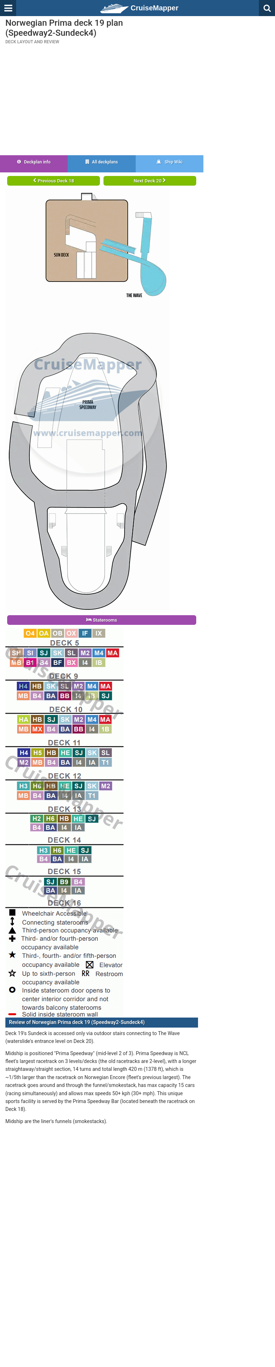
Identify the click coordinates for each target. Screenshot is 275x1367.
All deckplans (102, 162)
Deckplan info (33, 162)
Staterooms (101, 620)
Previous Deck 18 (53, 180)
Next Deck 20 (150, 180)
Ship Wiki (169, 162)
